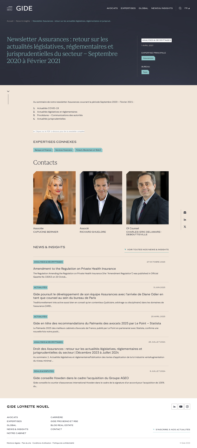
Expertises (128, 8)
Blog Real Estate (62, 425)
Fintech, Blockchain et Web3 (88, 150)
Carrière (57, 417)
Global (143, 8)
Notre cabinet (16, 433)
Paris (145, 72)
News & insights (162, 8)
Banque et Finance (43, 150)
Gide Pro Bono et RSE (64, 421)
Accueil (10, 21)
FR (187, 8)
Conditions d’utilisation (41, 443)
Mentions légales (13, 443)
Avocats (112, 8)
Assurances (148, 58)
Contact (56, 429)
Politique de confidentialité (63, 443)
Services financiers (63, 150)
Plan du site (26, 443)
